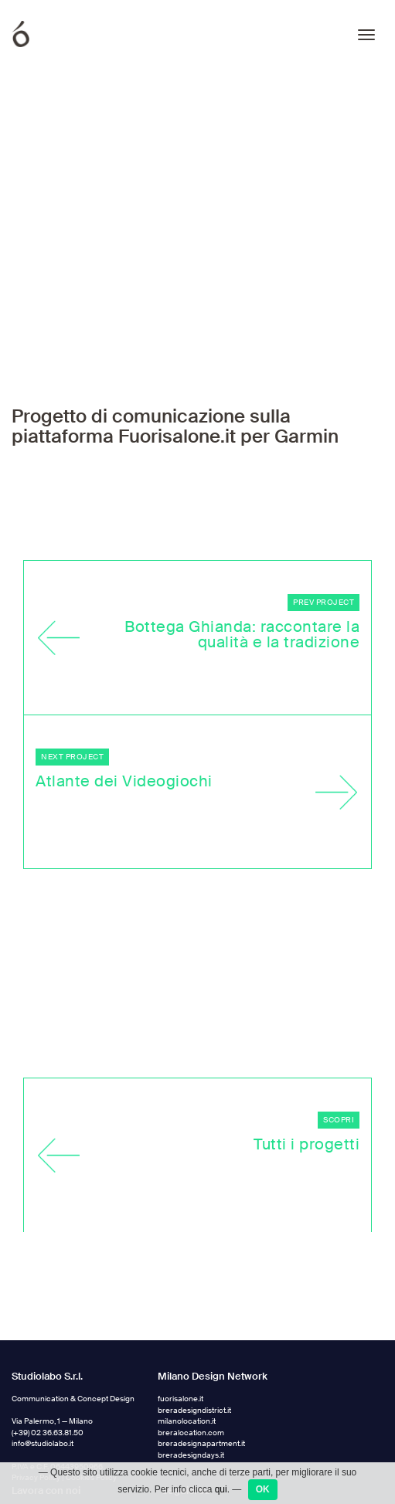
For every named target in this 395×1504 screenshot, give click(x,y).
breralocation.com (191, 1291)
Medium (186, 1450)
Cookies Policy (91, 1336)
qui (221, 1489)
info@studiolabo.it (42, 1302)
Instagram (189, 1380)
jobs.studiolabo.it (41, 1382)
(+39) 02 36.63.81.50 (47, 1291)
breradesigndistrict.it (194, 1269)
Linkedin (186, 1403)
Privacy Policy (36, 1336)
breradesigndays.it (191, 1314)
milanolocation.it (187, 1280)
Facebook (189, 1426)
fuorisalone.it (180, 1257)
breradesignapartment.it (201, 1302)
